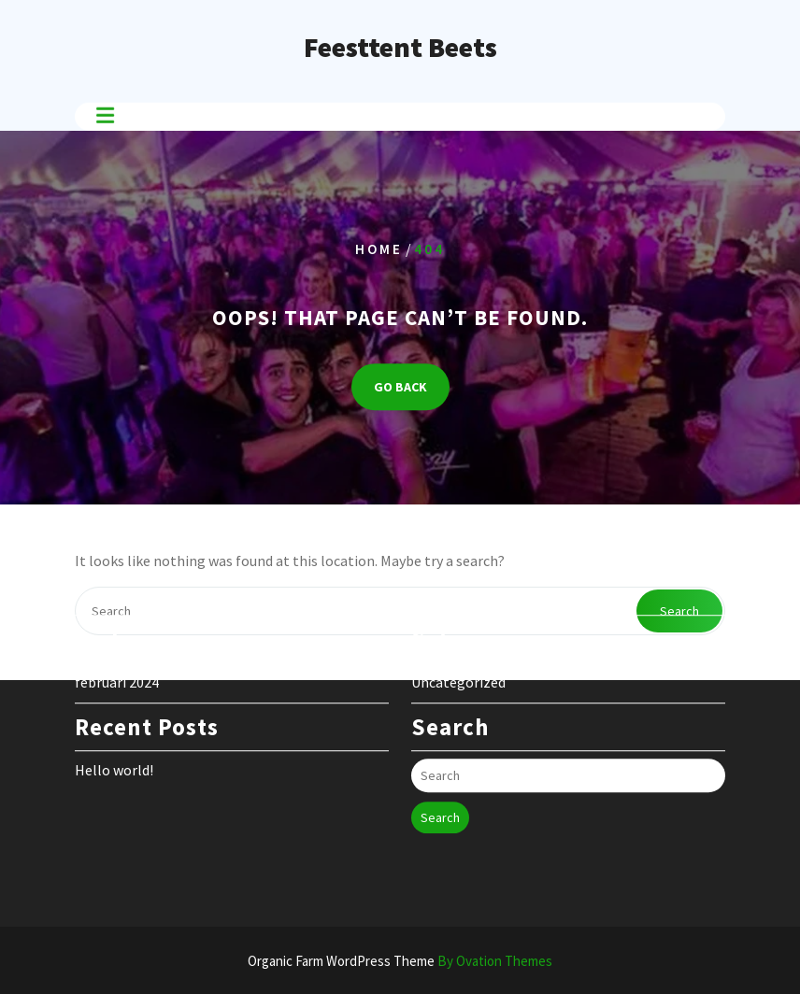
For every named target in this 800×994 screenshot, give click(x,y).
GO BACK (400, 386)
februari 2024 (117, 647)
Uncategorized (458, 647)
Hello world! (114, 735)
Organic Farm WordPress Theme (400, 961)
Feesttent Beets (400, 46)
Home (379, 249)
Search (440, 782)
